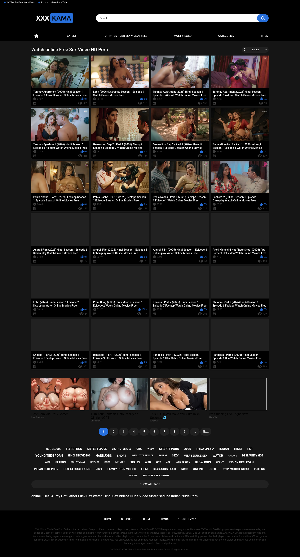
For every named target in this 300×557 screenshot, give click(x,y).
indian (224, 449)
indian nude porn (46, 469)
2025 (187, 449)
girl (139, 448)
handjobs (104, 455)
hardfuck (74, 449)
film (144, 469)
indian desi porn (241, 462)
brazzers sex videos (156, 475)
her (250, 448)
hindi (238, 449)
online (198, 469)
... (195, 431)
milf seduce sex (195, 455)
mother (94, 462)
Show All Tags (150, 484)
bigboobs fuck (164, 469)
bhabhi (162, 455)
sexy (175, 455)
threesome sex (205, 448)
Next (206, 431)
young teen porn (49, 455)
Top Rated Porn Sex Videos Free (125, 35)
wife (47, 462)
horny (220, 462)
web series (183, 462)
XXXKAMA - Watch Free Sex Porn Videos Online (146, 549)
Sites (264, 35)
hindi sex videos (79, 455)
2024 (99, 469)
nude (184, 469)
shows (232, 455)
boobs (133, 475)
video (150, 448)
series (135, 462)
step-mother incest (236, 469)
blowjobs (203, 462)
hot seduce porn (77, 469)
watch (218, 455)
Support (127, 519)
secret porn (169, 449)
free (107, 462)
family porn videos (122, 469)
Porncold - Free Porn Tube (54, 2)
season (60, 462)
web (148, 462)
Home (36, 36)
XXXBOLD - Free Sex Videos (21, 2)
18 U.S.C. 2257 (187, 519)
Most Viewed (183, 35)
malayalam (78, 462)
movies (120, 462)
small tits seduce (142, 455)
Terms (147, 519)
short (121, 455)
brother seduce (121, 448)
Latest (72, 35)
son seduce (53, 448)
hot (158, 462)
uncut (213, 469)
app (168, 462)
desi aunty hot (252, 455)
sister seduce (97, 448)
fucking (259, 469)
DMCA (165, 519)
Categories (226, 35)
